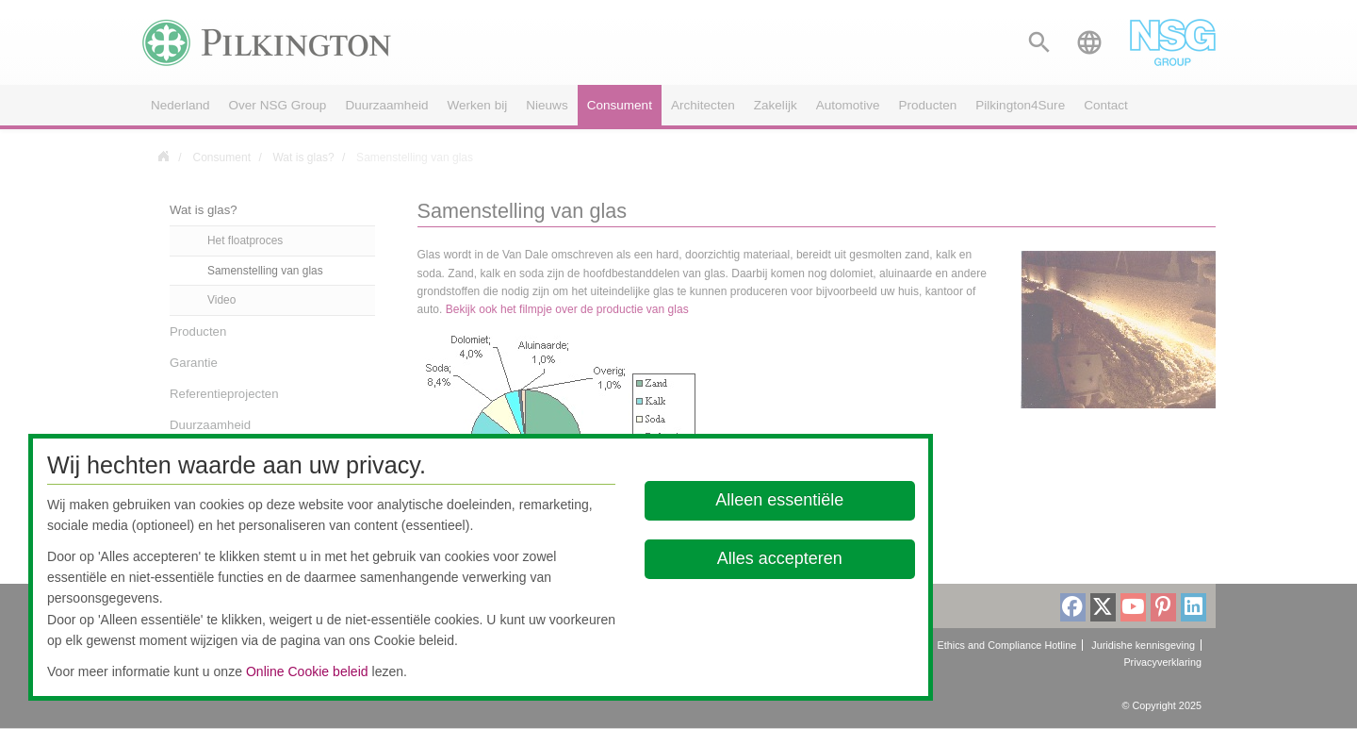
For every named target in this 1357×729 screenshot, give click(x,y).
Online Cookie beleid (307, 671)
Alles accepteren (779, 558)
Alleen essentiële (780, 499)
